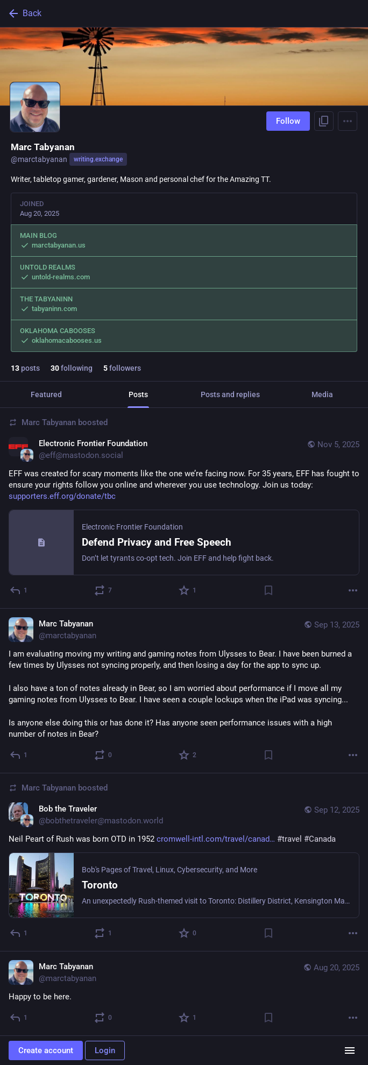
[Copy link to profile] (324, 121)
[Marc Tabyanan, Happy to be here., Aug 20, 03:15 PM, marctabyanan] (184, 993)
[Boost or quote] (103, 590)
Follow (288, 121)
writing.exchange (98, 159)
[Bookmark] (268, 590)
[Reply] (19, 590)
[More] (352, 590)
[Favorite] (188, 590)
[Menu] (347, 121)
